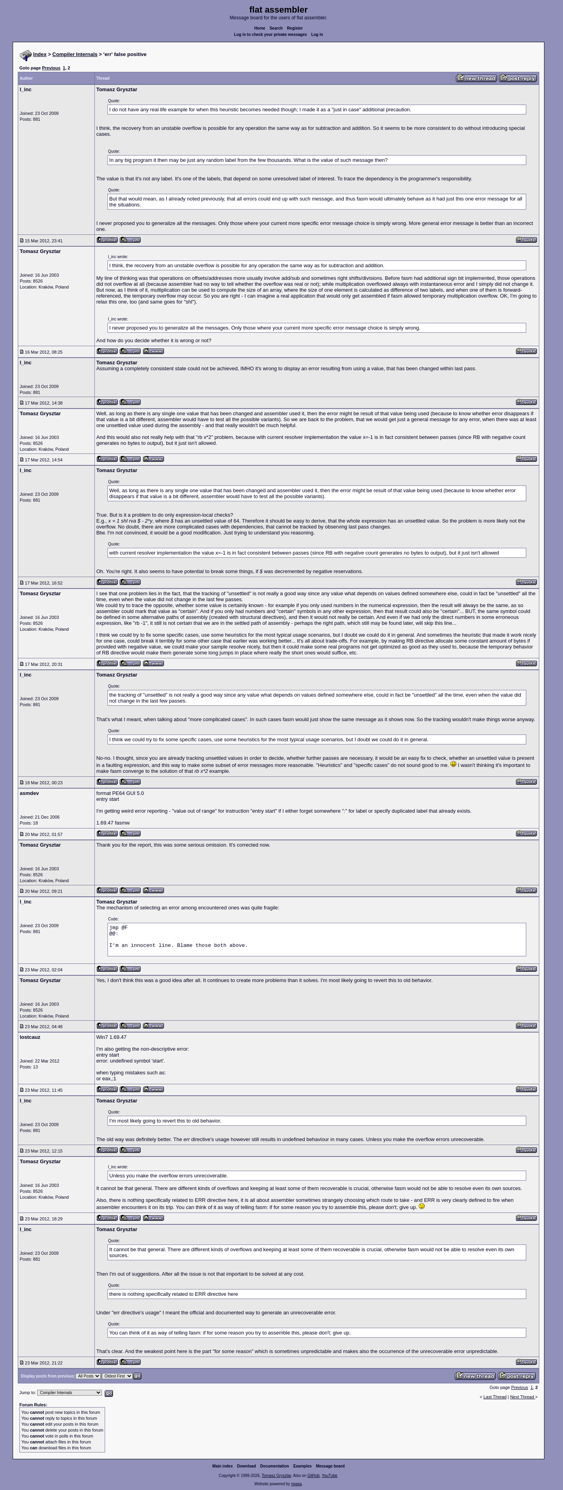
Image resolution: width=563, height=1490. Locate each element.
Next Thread (522, 1396)
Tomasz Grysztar (276, 1475)
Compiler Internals (75, 54)
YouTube (329, 1475)
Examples (302, 1466)
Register (295, 28)
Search (275, 28)
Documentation (274, 1466)
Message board (330, 1466)
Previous (51, 68)
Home (259, 28)
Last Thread (495, 1396)
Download (246, 1466)
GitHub (313, 1475)
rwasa (296, 1484)
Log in (317, 34)
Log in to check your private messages (270, 34)
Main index (223, 1466)
